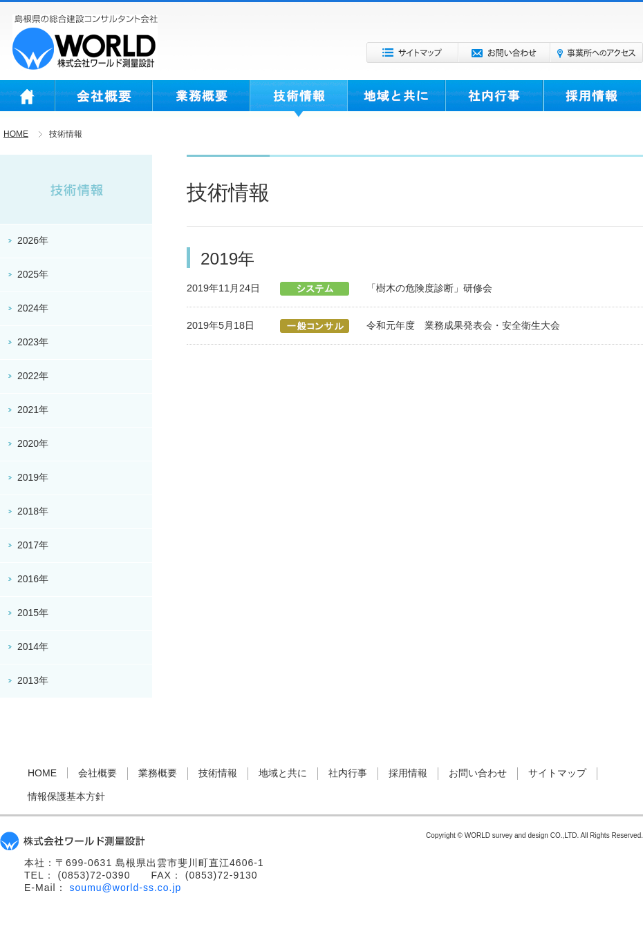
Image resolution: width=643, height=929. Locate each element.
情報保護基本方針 (66, 796)
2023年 (32, 341)
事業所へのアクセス (596, 52)
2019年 (32, 477)
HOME (27, 98)
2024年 (32, 308)
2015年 (32, 612)
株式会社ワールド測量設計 (85, 42)
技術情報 (298, 98)
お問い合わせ (504, 52)
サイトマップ (412, 52)
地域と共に (396, 98)
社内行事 (494, 98)
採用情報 (592, 98)
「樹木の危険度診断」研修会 (429, 288)
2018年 (32, 511)
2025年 (32, 274)
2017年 (32, 544)
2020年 (32, 443)
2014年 (32, 646)
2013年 (32, 680)
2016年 (32, 578)
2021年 (32, 409)
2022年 (32, 375)
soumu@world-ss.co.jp (126, 887)
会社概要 (103, 98)
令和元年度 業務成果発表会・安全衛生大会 (463, 325)
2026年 (32, 240)
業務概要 (201, 98)
